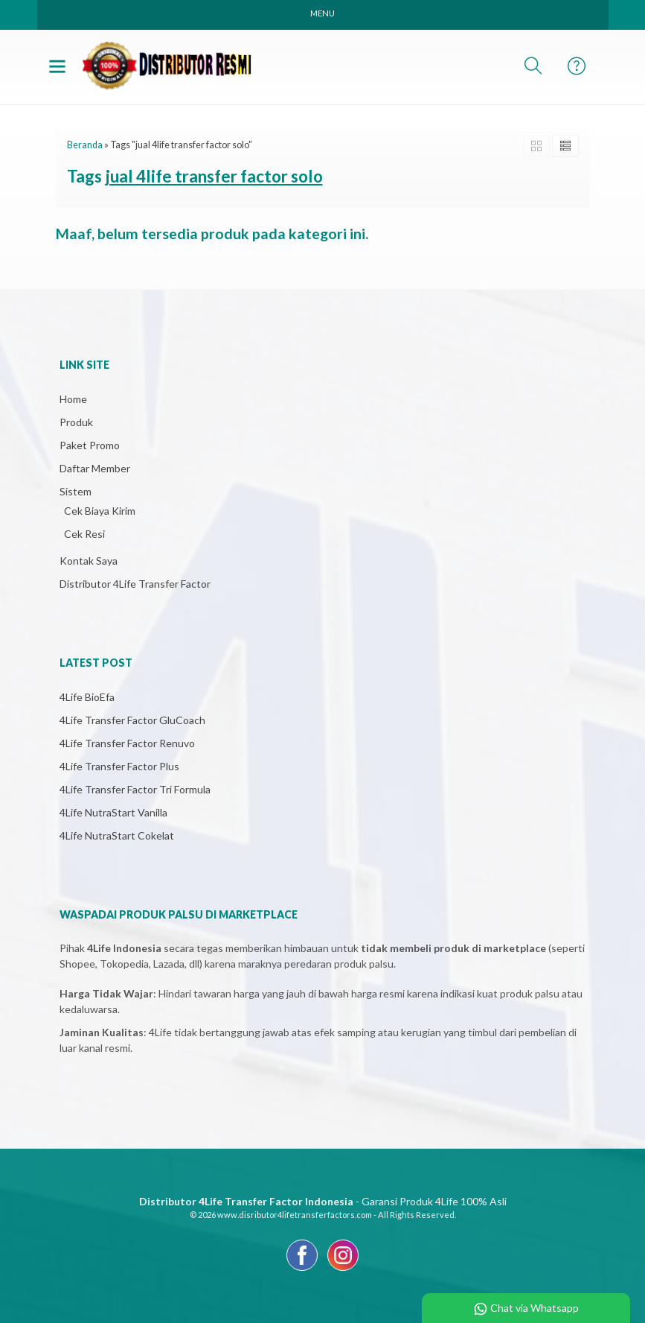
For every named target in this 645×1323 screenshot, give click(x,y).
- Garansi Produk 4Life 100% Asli (323, 1201)
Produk (76, 422)
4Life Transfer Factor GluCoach (132, 720)
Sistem (76, 491)
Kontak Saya (89, 560)
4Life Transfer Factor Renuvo (127, 743)
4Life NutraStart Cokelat (117, 835)
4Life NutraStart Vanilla (113, 812)
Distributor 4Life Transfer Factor (135, 583)
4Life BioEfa (87, 697)
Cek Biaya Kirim (99, 510)
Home (73, 399)
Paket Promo (90, 445)
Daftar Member (95, 468)
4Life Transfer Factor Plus (119, 766)
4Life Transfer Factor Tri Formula (135, 789)
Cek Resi (84, 533)
